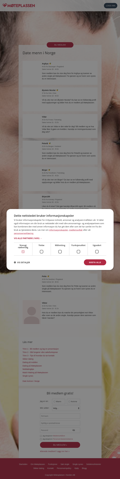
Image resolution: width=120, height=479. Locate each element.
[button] (60, 238)
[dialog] (60, 239)
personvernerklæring (23, 233)
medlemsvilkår (76, 230)
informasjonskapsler (58, 230)
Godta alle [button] (95, 262)
